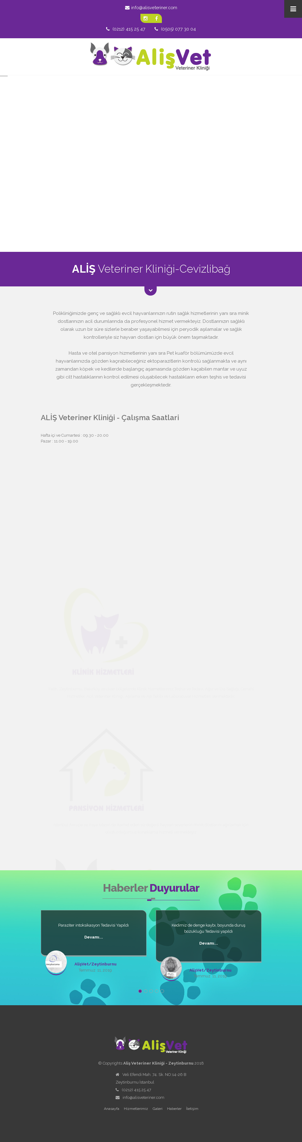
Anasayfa (111, 1109)
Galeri (157, 1109)
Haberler (174, 1109)
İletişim (192, 1109)
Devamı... (93, 937)
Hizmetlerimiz (136, 1109)
